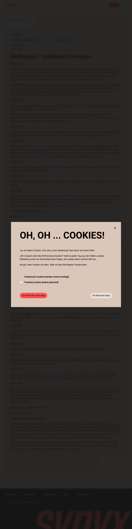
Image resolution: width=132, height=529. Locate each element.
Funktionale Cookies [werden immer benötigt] (44, 276)
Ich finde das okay (101, 295)
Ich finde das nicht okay (33, 295)
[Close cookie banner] (115, 228)
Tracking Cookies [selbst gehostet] (39, 282)
